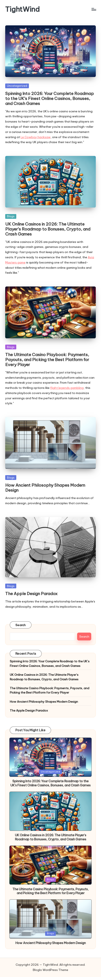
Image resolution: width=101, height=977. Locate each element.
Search (20, 625)
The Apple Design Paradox (31, 593)
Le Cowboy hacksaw (36, 137)
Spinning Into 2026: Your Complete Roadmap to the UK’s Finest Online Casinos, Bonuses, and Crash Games (49, 98)
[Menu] (93, 9)
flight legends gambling (67, 388)
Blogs (11, 216)
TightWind (22, 9)
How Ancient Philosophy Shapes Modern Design (45, 488)
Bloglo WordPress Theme (50, 970)
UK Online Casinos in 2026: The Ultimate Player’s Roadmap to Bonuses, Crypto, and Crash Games (47, 229)
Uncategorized (17, 85)
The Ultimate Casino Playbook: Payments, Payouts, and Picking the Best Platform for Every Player (47, 359)
